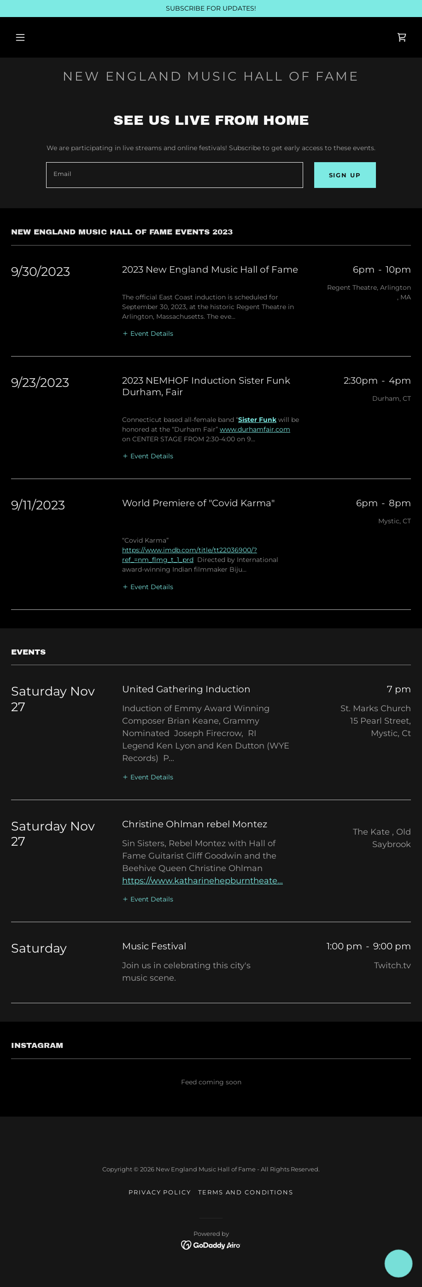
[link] (402, 37)
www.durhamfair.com (255, 429)
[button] (20, 37)
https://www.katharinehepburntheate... (202, 881)
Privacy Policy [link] (160, 1192)
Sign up (345, 175)
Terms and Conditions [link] (245, 1192)
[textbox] (174, 175)
